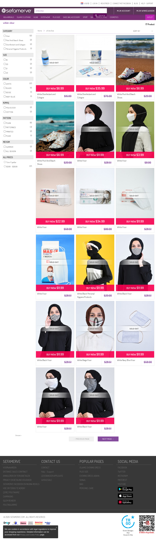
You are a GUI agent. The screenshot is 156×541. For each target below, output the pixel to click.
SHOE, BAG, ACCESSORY (71, 17)
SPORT (85, 17)
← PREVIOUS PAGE (81, 439)
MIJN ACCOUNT (123, 11)
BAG (81, 484)
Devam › (18, 435)
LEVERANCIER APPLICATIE (52, 476)
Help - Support (47, 471)
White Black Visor (124, 293)
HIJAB (35, 17)
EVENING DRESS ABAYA (89, 476)
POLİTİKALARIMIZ (10, 504)
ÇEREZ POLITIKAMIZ (11, 492)
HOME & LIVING (101, 17)
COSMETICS (114, 17)
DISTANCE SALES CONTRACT (15, 471)
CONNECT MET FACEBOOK (122, 3)
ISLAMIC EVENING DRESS (90, 467)
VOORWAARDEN (9, 467)
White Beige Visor (84, 360)
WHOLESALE (46, 480)
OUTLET (150, 17)
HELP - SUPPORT (147, 3)
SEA (91, 17)
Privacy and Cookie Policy (30, 535)
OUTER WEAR (45, 17)
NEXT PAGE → (108, 439)
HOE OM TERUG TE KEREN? (14, 488)
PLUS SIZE (56, 17)
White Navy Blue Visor (126, 360)
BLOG (136, 3)
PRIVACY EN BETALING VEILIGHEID (17, 480)
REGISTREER (105, 3)
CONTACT (45, 467)
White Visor (82, 160)
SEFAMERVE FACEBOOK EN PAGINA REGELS (21, 484)
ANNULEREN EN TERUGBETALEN (16, 476)
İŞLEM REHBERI (9, 500)
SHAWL (83, 480)
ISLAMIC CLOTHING (24, 17)
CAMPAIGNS (8, 496)
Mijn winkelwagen (145, 11)
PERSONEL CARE (86, 488)
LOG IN (95, 3)
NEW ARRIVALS (8, 17)
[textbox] (64, 10)
